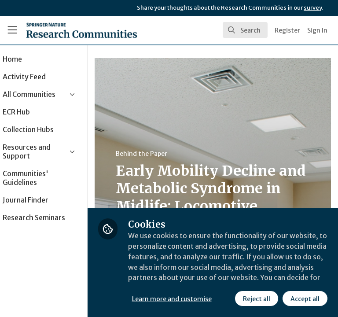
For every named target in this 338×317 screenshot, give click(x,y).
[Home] (82, 30)
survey (313, 7)
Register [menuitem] (287, 30)
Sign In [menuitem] (317, 30)
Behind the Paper (166, 154)
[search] (245, 30)
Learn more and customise (196, 280)
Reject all (178, 299)
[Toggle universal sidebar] (12, 30)
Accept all (226, 299)
